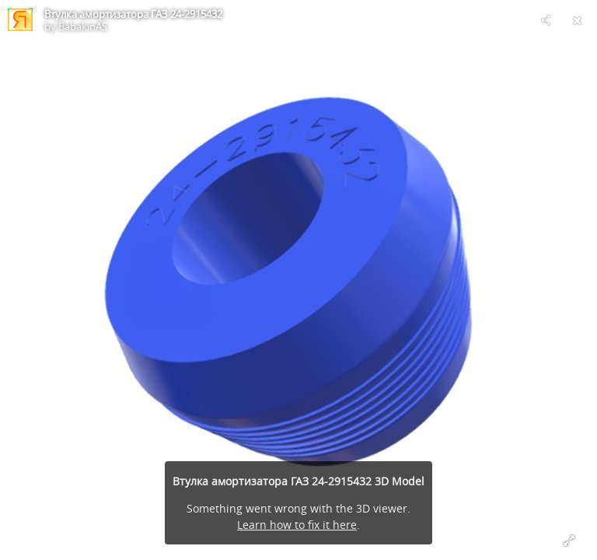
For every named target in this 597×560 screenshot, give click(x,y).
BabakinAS (82, 26)
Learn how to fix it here (297, 524)
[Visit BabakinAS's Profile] (20, 20)
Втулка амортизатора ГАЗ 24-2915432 (133, 14)
